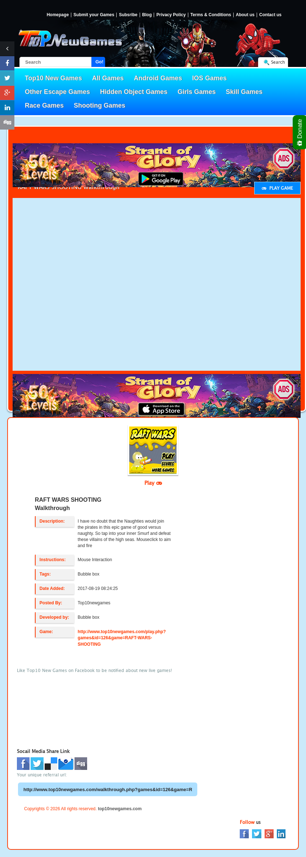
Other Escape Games (57, 91)
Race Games (44, 105)
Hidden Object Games (133, 91)
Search (278, 62)
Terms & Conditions (210, 15)
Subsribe (128, 15)
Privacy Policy (170, 15)
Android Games (158, 78)
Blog (147, 15)
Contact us (270, 15)
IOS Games (209, 78)
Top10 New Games (53, 78)
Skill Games (244, 91)
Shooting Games (99, 105)
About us (245, 15)
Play (153, 482)
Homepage (58, 15)
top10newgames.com (119, 808)
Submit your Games (93, 15)
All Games (108, 78)
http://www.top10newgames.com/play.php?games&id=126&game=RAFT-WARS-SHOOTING (122, 637)
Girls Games (196, 91)
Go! (99, 61)
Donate (300, 132)
